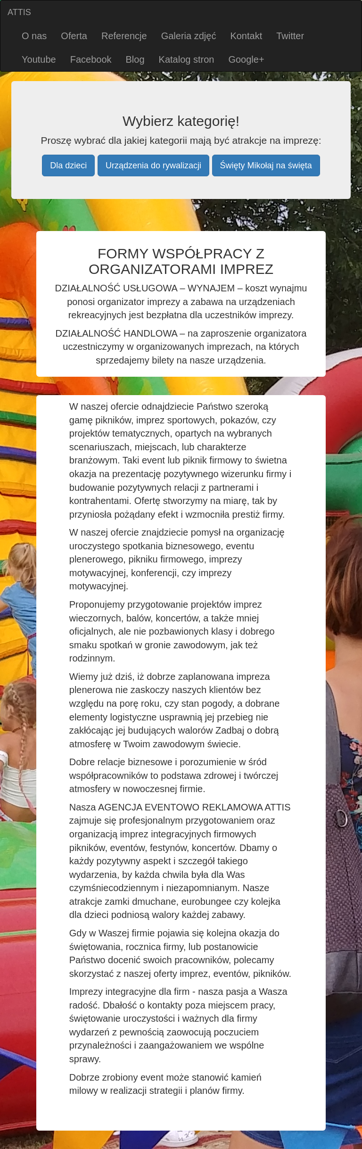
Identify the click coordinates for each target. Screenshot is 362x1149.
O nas (34, 36)
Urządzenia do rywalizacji (153, 165)
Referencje (124, 36)
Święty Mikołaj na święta (266, 165)
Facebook (91, 59)
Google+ (246, 59)
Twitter (290, 36)
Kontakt (246, 36)
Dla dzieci (68, 165)
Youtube (39, 59)
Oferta (74, 36)
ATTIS (19, 12)
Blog (135, 59)
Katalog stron (186, 59)
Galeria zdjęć (188, 36)
